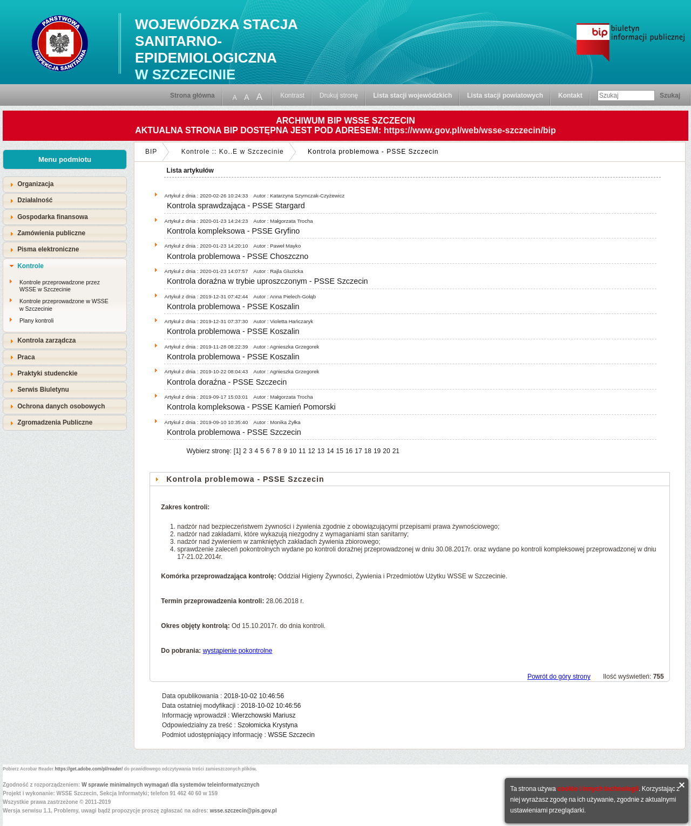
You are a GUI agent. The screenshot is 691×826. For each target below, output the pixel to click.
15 (339, 451)
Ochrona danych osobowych (61, 406)
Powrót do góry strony (559, 676)
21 (395, 451)
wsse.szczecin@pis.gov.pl (243, 811)
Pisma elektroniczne (48, 249)
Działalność (34, 200)
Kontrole (30, 266)
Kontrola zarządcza (46, 340)
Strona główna (192, 95)
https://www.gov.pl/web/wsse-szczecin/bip (470, 130)
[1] (237, 451)
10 (292, 451)
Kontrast (292, 95)
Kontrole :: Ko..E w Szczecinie (232, 151)
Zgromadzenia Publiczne (54, 422)
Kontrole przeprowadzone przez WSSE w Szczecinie (59, 286)
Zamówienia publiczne (51, 233)
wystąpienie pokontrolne (238, 650)
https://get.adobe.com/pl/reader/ (89, 769)
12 (311, 451)
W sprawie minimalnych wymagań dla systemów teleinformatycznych (171, 785)
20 (386, 451)
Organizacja (35, 184)
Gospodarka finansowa (52, 217)
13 (320, 451)
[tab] (65, 184)
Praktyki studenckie (47, 373)
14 (330, 451)
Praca (26, 357)
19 (377, 451)
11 (302, 451)
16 (349, 451)
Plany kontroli (36, 320)
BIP (151, 151)
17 (358, 451)
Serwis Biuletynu (43, 389)
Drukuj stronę (339, 95)
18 (367, 451)
